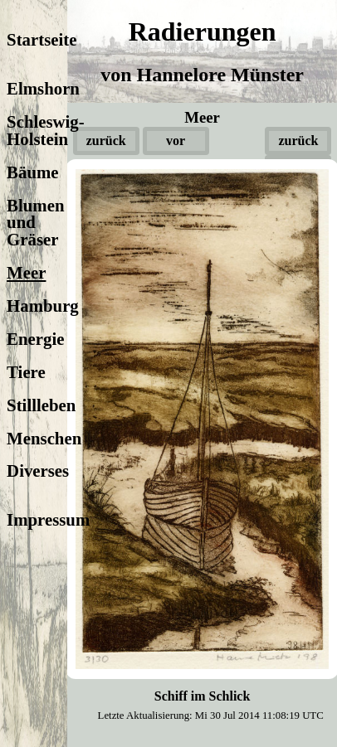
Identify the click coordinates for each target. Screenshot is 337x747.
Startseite (41, 39)
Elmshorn (43, 88)
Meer (26, 272)
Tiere (26, 371)
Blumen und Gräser (35, 223)
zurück (106, 140)
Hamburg (43, 305)
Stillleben (41, 405)
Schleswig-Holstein (46, 130)
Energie (35, 338)
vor (175, 140)
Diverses (38, 470)
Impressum (48, 519)
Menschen (44, 438)
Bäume (32, 172)
